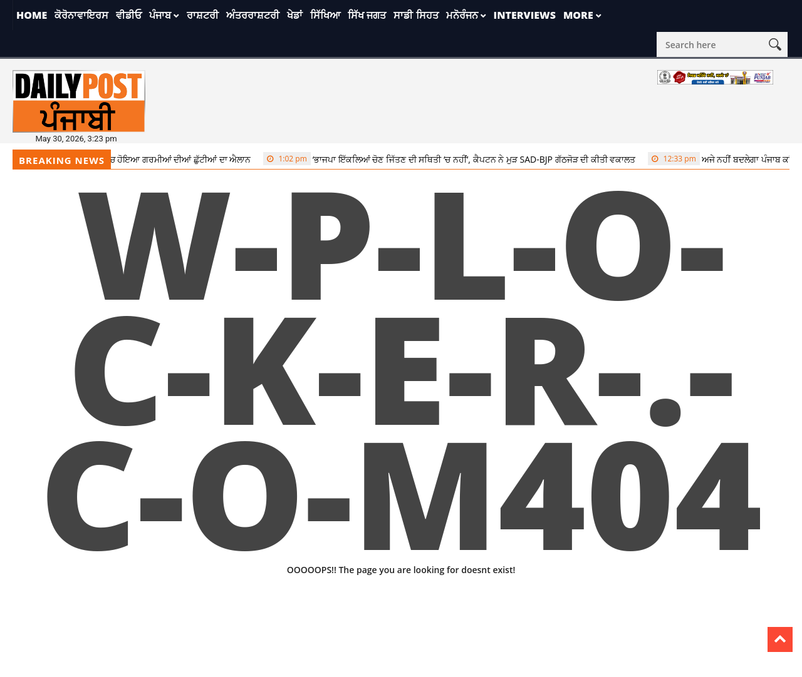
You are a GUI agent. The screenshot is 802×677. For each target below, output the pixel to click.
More (578, 15)
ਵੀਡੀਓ (129, 15)
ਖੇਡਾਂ (295, 15)
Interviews (525, 15)
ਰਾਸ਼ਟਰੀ (203, 15)
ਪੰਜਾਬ (160, 15)
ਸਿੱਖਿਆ (325, 15)
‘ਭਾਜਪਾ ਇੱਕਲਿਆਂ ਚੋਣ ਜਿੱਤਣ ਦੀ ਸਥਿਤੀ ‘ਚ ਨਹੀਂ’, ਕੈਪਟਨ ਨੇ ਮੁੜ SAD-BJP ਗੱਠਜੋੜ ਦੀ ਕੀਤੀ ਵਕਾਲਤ (454, 159)
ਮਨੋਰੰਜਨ (462, 15)
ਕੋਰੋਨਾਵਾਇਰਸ (81, 15)
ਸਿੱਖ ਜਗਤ (367, 15)
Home (31, 15)
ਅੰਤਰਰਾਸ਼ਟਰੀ (252, 15)
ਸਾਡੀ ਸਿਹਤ (415, 15)
